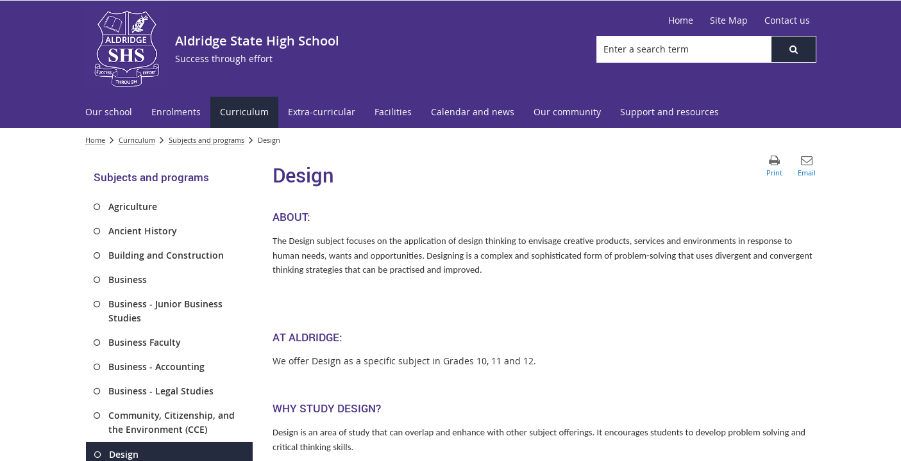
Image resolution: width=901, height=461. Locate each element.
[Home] (681, 20)
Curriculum (137, 140)
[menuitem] (109, 112)
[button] (793, 49)
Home (95, 140)
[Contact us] (787, 20)
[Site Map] (728, 20)
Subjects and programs (206, 140)
